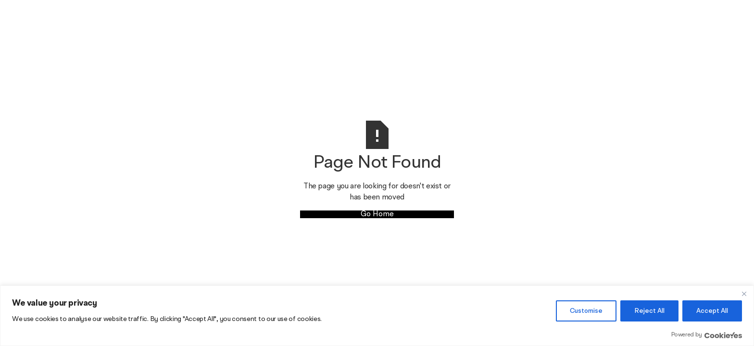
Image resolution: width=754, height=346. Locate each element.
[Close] (744, 293)
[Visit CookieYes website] (723, 335)
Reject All (649, 311)
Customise (586, 311)
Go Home (377, 214)
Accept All (712, 311)
